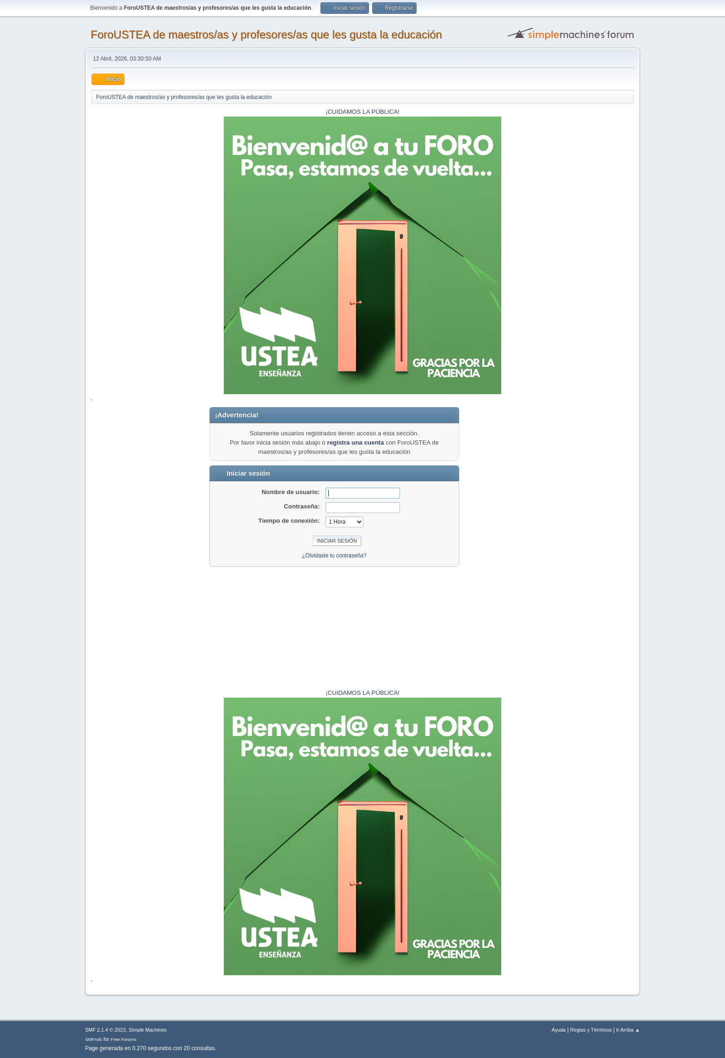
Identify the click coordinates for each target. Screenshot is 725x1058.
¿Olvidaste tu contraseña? (334, 555)
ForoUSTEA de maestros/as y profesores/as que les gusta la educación (266, 34)
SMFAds (93, 1039)
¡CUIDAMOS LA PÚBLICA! (362, 111)
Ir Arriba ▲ (628, 1030)
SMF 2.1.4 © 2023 (105, 1030)
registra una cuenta (355, 442)
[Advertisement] (605, 546)
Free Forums (123, 1039)
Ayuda (558, 1030)
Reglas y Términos (591, 1030)
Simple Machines (147, 1030)
